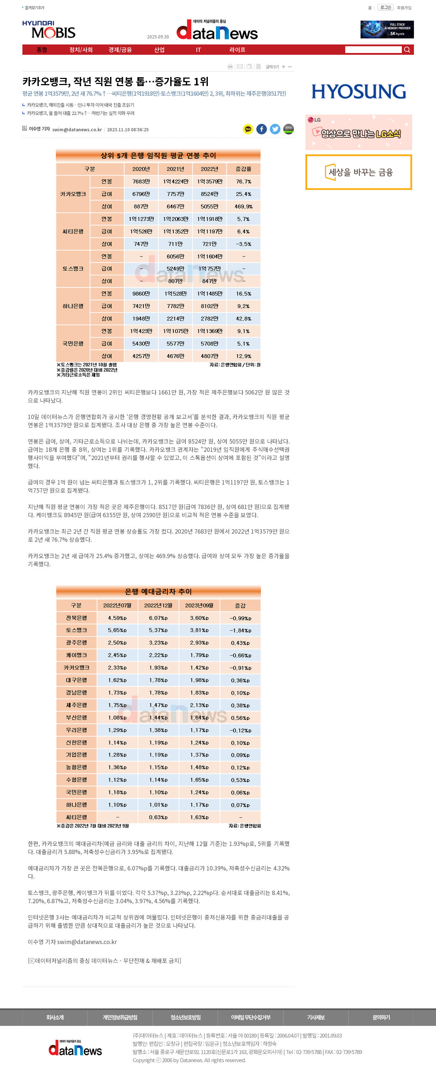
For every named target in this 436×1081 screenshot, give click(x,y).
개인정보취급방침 (120, 1017)
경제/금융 (120, 49)
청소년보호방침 (185, 1017)
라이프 (238, 49)
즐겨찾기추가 (34, 7)
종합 (42, 49)
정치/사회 (81, 49)
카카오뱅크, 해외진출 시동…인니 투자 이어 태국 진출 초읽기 (80, 104)
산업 (159, 49)
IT (198, 49)
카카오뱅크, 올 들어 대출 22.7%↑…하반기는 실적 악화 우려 (80, 113)
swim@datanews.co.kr (77, 129)
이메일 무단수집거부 (250, 1017)
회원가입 (404, 7)
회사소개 (54, 1017)
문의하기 (381, 1017)
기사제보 (315, 1017)
